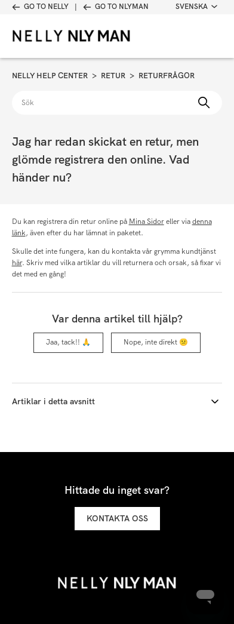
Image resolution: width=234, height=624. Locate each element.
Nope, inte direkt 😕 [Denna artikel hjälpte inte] (156, 342)
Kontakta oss (117, 518)
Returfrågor (166, 75)
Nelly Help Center (50, 75)
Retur (113, 75)
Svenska (196, 6)
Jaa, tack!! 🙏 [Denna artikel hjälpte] (68, 342)
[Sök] (117, 103)
